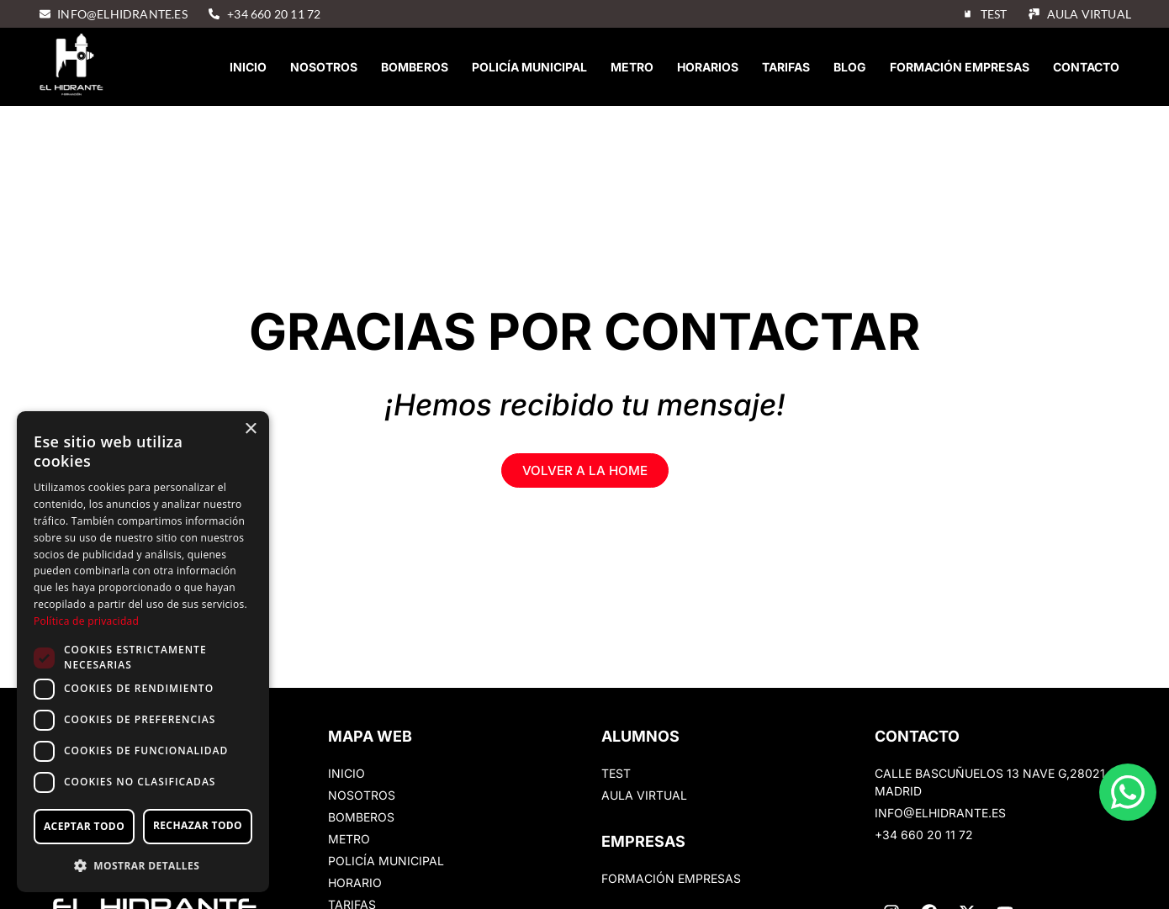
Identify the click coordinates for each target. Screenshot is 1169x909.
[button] (143, 865)
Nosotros (323, 67)
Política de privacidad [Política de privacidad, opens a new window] (86, 621)
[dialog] (143, 651)
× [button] (250, 429)
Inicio (248, 67)
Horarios (707, 67)
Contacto (1086, 67)
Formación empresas (959, 67)
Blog (849, 67)
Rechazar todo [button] (197, 825)
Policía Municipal (529, 67)
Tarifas (786, 67)
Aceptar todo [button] (84, 826)
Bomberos (414, 67)
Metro (632, 67)
